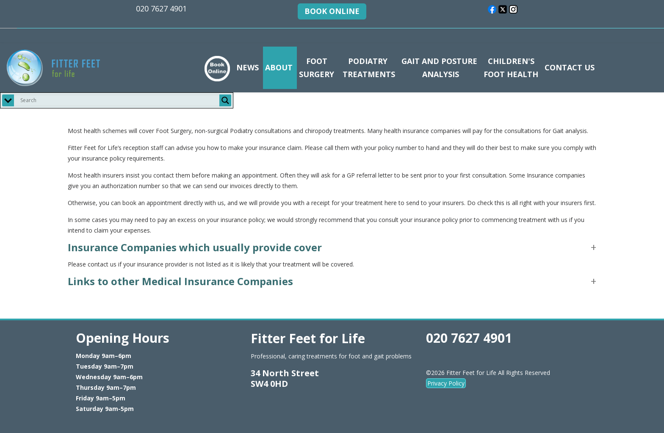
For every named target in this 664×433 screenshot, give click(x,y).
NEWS (247, 67)
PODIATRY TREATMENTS (367, 67)
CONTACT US (570, 67)
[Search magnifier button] (225, 100)
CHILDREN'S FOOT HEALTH (511, 67)
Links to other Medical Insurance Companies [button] (180, 281)
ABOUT (279, 67)
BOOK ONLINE (332, 11)
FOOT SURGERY (316, 67)
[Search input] (118, 100)
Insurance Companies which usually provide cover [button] (195, 247)
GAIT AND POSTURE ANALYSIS (439, 67)
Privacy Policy (446, 383)
